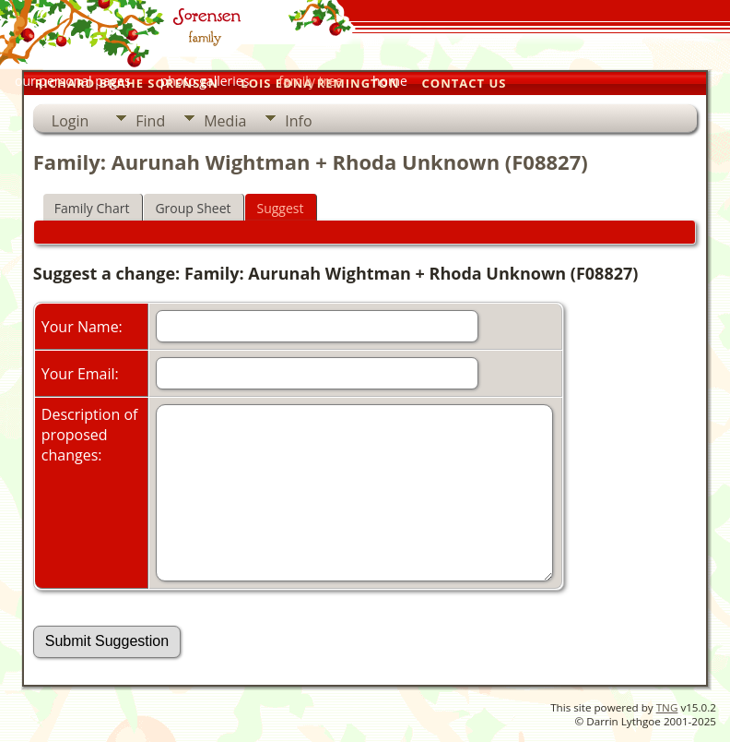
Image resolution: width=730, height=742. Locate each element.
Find (150, 121)
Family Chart (92, 208)
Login (70, 121)
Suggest (279, 208)
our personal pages (73, 81)
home (389, 81)
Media (225, 121)
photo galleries (205, 81)
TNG (667, 707)
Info (298, 121)
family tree (310, 81)
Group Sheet (192, 208)
